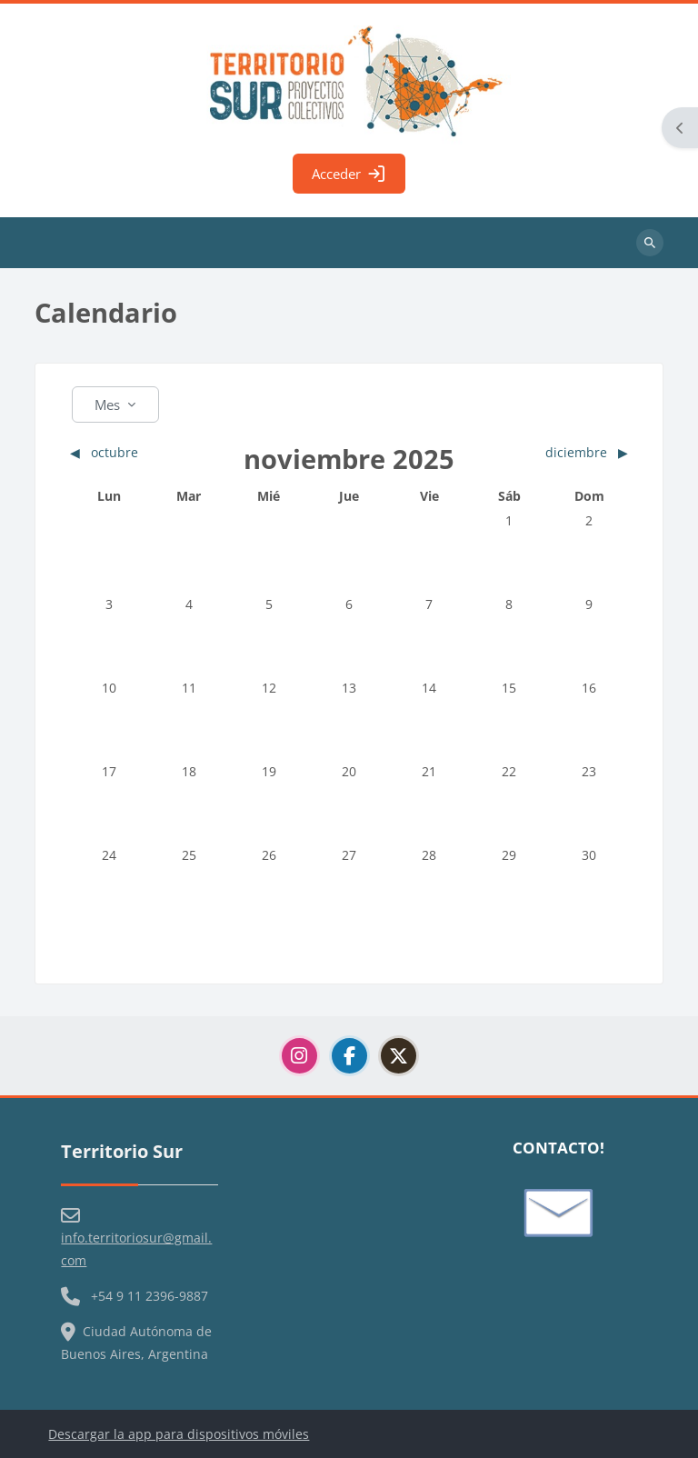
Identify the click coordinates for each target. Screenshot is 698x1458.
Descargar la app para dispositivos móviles (178, 1434)
